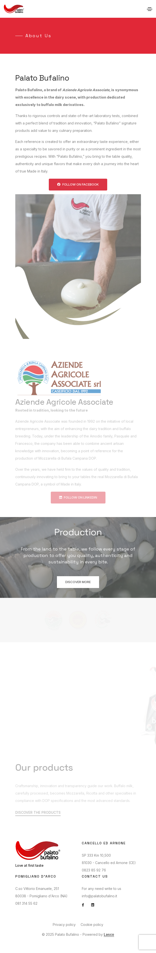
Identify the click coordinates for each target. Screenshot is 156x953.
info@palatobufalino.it (99, 896)
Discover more (78, 582)
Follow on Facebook (78, 184)
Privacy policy (64, 924)
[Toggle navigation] (149, 9)
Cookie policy (92, 924)
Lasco (109, 934)
